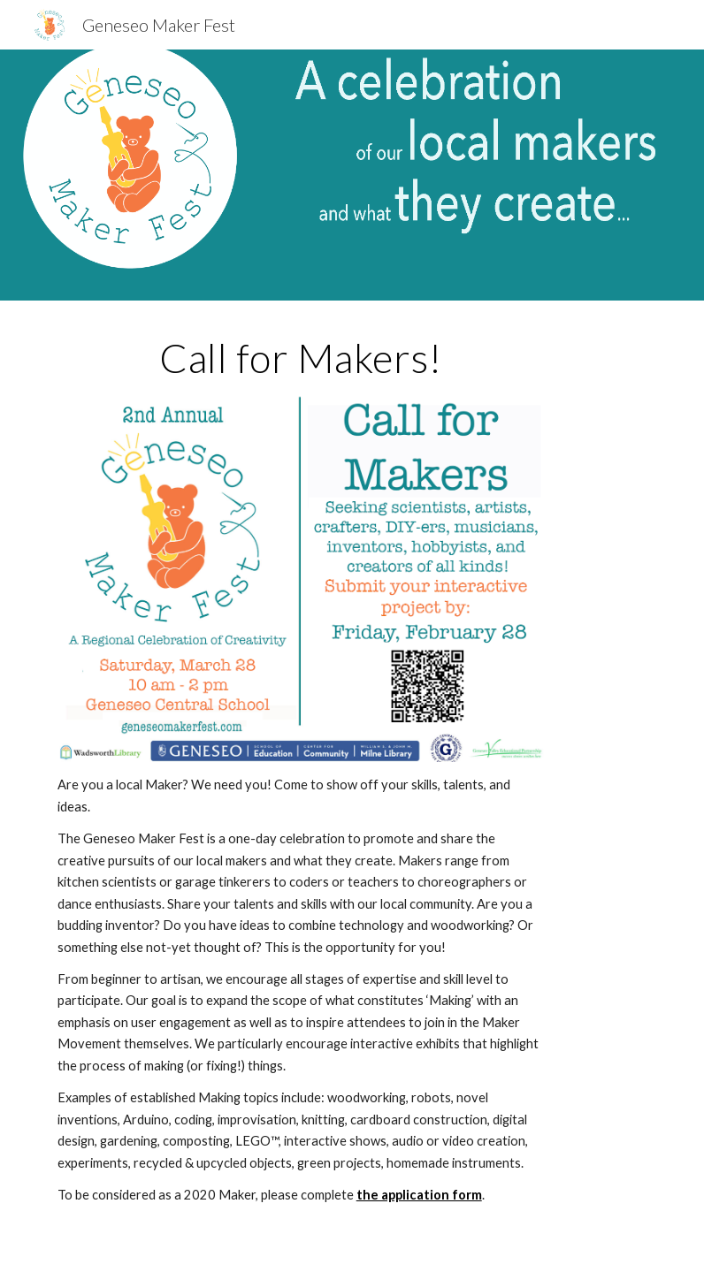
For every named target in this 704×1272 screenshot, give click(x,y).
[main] (300, 358)
